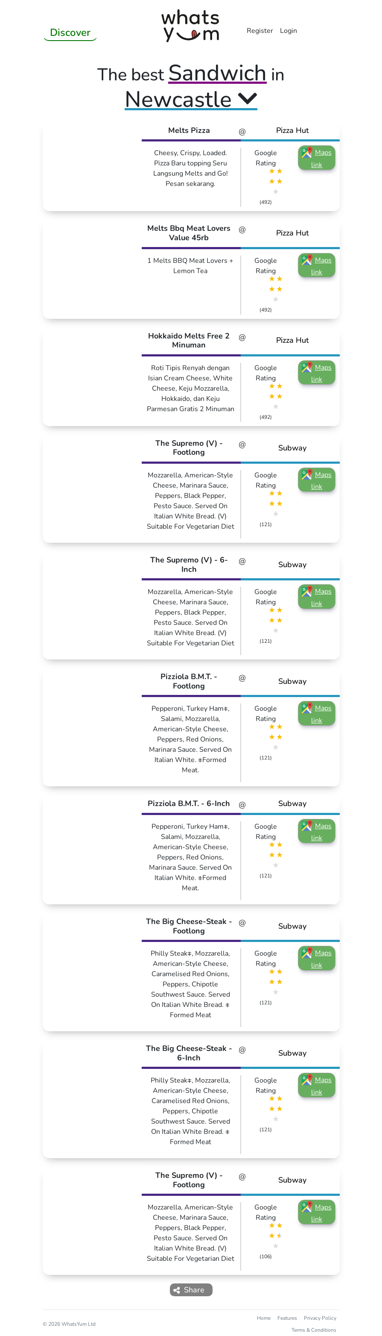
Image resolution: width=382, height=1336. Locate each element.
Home (264, 1318)
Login (288, 30)
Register (260, 30)
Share (189, 1290)
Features (287, 1318)
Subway (292, 448)
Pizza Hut (292, 130)
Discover (70, 32)
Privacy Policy (320, 1318)
